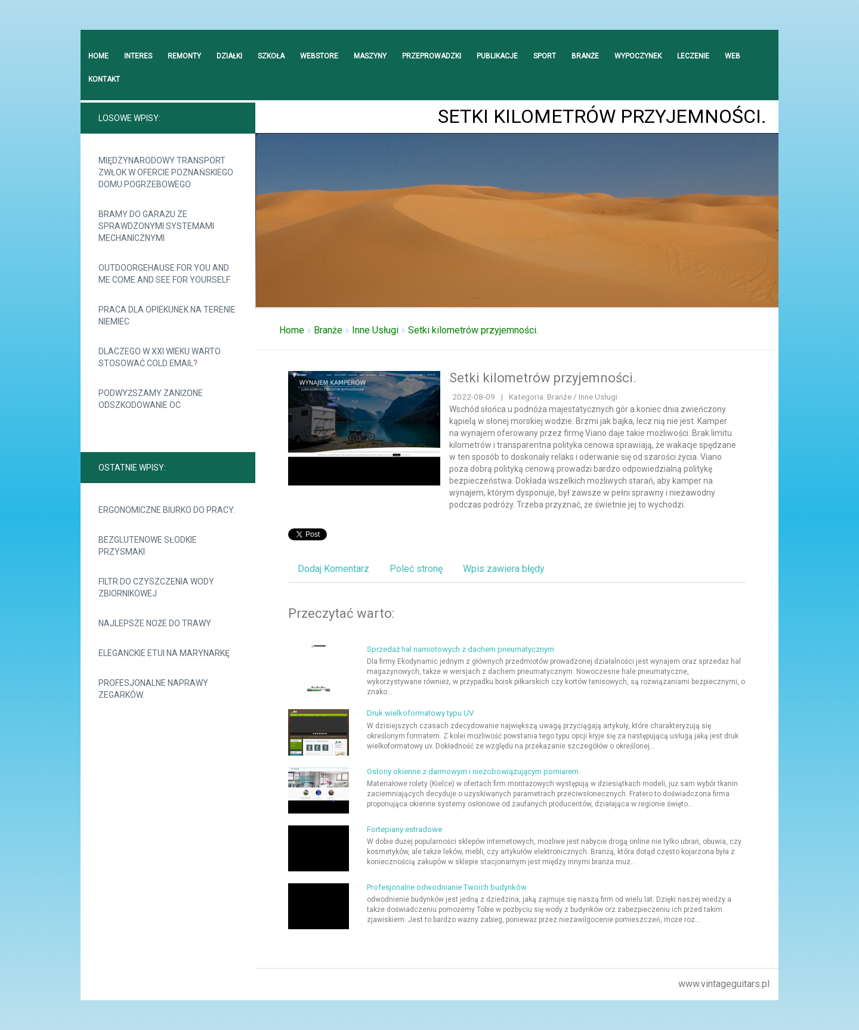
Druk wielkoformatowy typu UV (420, 713)
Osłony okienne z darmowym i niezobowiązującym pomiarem (473, 771)
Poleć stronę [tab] (416, 568)
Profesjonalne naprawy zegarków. (153, 689)
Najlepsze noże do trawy (154, 623)
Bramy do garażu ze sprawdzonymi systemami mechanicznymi (156, 226)
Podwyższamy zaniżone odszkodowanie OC (150, 399)
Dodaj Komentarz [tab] (333, 568)
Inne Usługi (375, 330)
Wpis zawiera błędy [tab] (504, 568)
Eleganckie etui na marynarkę (164, 653)
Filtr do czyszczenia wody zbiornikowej (156, 587)
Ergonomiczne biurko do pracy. (166, 510)
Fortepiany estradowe (404, 829)
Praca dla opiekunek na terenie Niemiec (167, 315)
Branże (328, 330)
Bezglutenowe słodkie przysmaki (147, 545)
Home (291, 330)
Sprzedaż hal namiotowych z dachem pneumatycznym (460, 649)
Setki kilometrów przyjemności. (473, 330)
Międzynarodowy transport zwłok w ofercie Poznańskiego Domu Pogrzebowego (165, 172)
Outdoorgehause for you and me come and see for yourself (164, 273)
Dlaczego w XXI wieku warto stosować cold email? (159, 357)
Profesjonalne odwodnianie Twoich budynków (447, 887)
